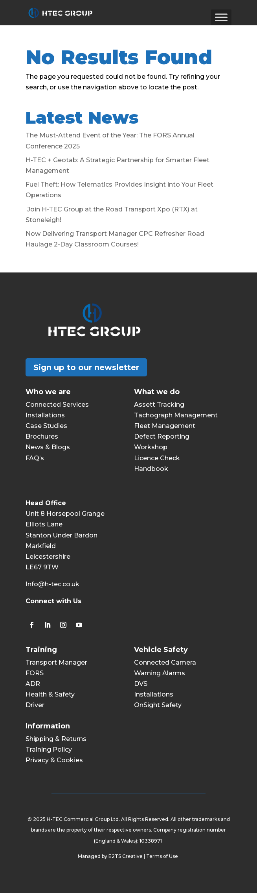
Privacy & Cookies (54, 760)
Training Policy (49, 749)
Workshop (150, 447)
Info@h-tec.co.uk (52, 584)
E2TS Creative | (127, 856)
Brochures (42, 436)
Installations (45, 415)
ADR (33, 683)
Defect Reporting (161, 436)
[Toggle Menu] (221, 17)
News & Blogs (48, 447)
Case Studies (46, 426)
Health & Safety (50, 694)
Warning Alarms (159, 673)
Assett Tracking (159, 404)
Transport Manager (56, 662)
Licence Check (157, 458)
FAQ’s (35, 458)
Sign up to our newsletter (86, 367)
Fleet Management (164, 426)
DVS (140, 683)
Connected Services (57, 404)
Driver (35, 705)
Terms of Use (162, 856)
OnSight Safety (158, 705)
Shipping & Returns (56, 739)
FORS (35, 673)
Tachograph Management (176, 415)
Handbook (151, 468)
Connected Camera (165, 662)
